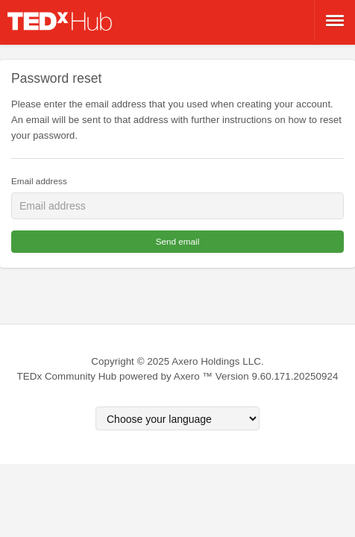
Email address (39, 181)
